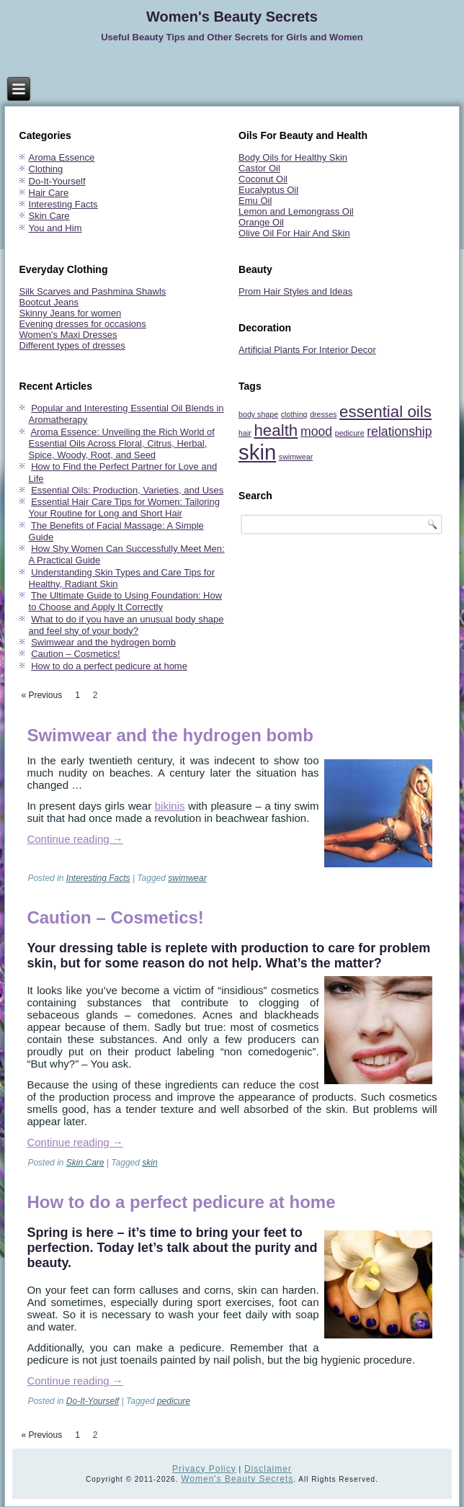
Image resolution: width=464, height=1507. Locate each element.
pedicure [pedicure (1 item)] (350, 433)
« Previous (41, 695)
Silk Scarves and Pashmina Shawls (92, 291)
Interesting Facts (63, 204)
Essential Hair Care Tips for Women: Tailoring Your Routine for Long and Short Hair (124, 507)
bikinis (170, 806)
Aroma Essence (62, 157)
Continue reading (74, 839)
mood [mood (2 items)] (316, 431)
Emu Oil (255, 200)
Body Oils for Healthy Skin (292, 157)
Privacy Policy (204, 1469)
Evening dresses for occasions (82, 323)
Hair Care (49, 192)
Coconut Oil (262, 179)
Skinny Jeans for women (70, 313)
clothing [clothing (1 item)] (294, 414)
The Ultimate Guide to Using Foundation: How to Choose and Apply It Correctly (126, 601)
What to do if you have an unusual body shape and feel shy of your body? (126, 625)
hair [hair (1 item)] (244, 433)
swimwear (187, 878)
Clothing (46, 169)
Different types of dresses (72, 345)
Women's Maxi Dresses (68, 334)
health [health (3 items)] (276, 430)
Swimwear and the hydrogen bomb (103, 642)
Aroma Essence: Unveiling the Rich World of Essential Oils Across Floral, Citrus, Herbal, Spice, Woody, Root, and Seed (122, 443)
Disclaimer (268, 1469)
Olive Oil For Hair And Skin (294, 233)
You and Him (55, 228)
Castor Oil (259, 168)
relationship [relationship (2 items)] (399, 431)
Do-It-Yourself (57, 181)
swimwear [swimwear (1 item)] (296, 456)
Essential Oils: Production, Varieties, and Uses (127, 490)
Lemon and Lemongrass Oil (296, 211)
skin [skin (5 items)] (257, 452)
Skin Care (49, 215)
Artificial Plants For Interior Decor (307, 349)
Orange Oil (261, 222)
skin (149, 1163)
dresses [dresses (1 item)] (323, 414)
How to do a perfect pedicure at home (109, 666)
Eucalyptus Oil (268, 189)
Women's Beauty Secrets (232, 16)
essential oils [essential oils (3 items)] (385, 412)
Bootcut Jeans (49, 302)
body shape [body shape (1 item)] (258, 414)
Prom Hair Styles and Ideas (295, 291)
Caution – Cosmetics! (75, 653)
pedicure (173, 1401)
